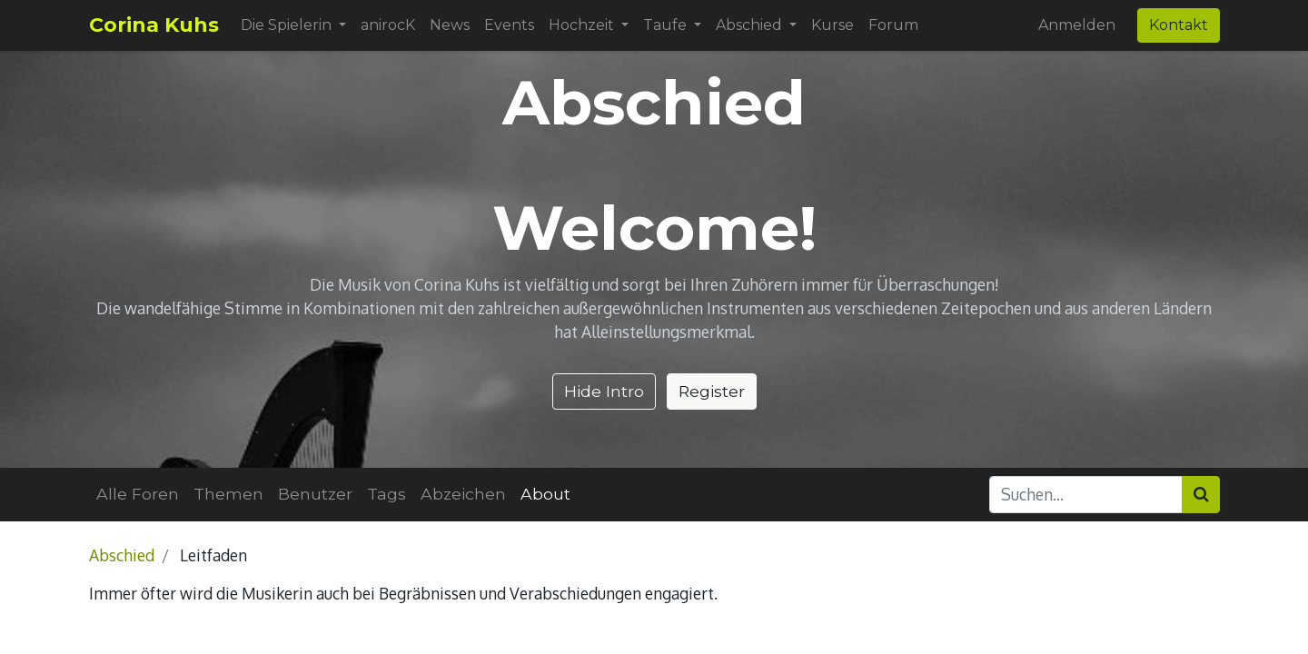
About (545, 493)
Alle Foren (137, 493)
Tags (386, 493)
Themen (228, 493)
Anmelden (1076, 25)
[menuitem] (387, 25)
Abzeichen (463, 493)
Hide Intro (604, 391)
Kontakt (1178, 25)
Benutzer (315, 493)
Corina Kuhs (154, 25)
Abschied (121, 555)
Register (712, 391)
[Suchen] (1201, 494)
